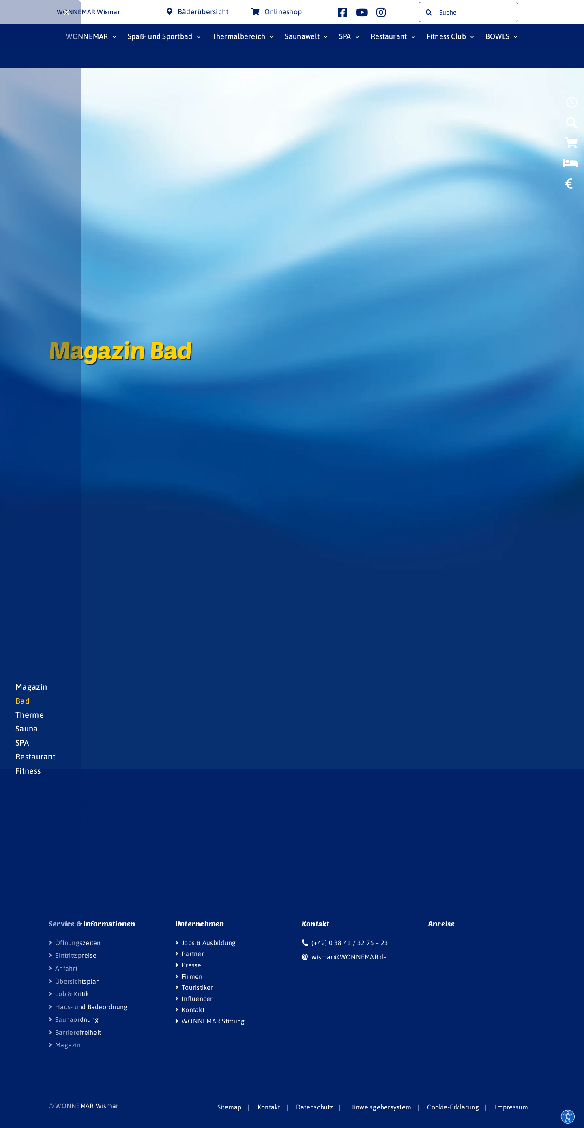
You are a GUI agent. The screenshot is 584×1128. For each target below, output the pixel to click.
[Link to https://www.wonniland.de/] (570, 204)
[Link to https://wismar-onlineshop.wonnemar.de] (571, 145)
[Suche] (468, 12)
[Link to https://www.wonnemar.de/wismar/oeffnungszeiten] (572, 105)
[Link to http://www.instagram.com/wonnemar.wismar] (381, 12)
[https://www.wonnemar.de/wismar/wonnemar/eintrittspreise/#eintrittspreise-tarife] (569, 186)
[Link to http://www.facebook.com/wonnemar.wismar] (342, 12)
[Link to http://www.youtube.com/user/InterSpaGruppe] (362, 12)
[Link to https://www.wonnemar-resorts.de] (570, 166)
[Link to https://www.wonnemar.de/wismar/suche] (572, 125)
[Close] (66, 12)
